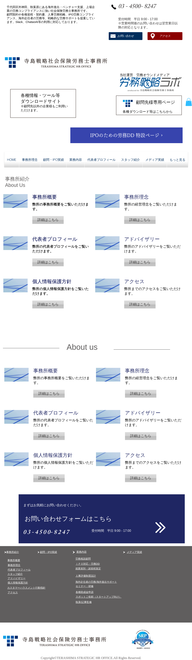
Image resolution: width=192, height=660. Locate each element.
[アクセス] (165, 36)
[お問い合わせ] (125, 36)
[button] (188, 102)
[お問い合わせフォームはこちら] (102, 518)
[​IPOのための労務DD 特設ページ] (126, 135)
